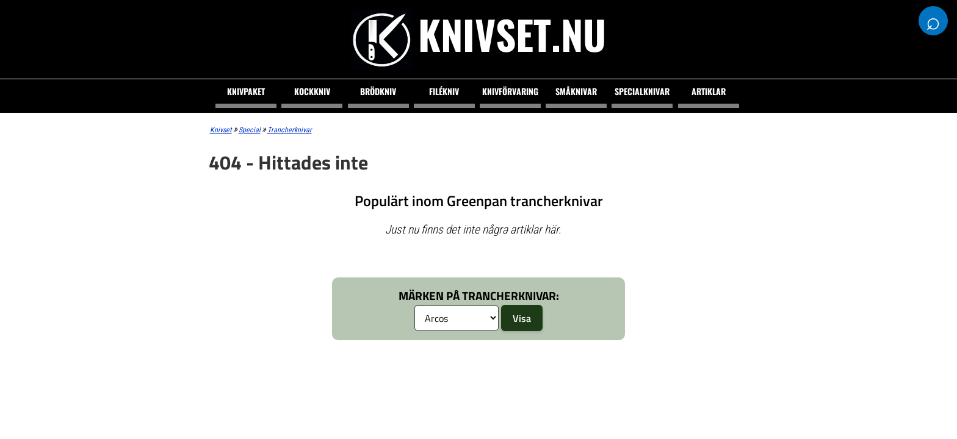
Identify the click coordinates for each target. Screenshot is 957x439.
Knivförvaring (510, 91)
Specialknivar (642, 91)
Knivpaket (246, 91)
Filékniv (444, 91)
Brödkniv (378, 91)
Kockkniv (312, 91)
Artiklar (709, 91)
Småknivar (576, 91)
